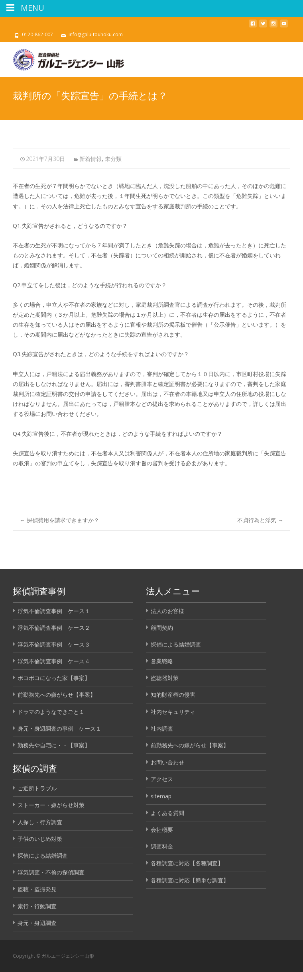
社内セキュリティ (173, 711)
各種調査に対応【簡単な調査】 (190, 880)
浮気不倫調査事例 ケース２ (54, 627)
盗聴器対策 (165, 678)
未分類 (113, 159)
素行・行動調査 (37, 906)
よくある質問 (167, 813)
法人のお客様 (167, 611)
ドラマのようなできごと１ (51, 711)
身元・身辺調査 (37, 923)
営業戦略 (162, 661)
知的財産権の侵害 (173, 694)
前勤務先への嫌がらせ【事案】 (57, 694)
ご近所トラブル (37, 788)
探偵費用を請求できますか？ (59, 520)
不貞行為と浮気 (260, 520)
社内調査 (162, 728)
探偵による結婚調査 (176, 644)
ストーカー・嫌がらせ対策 (51, 805)
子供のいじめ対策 (40, 839)
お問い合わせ (167, 762)
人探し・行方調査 (40, 822)
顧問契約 (162, 627)
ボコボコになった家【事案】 (54, 678)
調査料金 (162, 846)
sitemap (161, 796)
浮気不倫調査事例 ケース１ (54, 611)
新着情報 (90, 159)
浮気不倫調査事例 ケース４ (54, 661)
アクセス (162, 779)
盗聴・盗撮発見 (37, 889)
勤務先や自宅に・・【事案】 (54, 745)
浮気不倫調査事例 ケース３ (54, 644)
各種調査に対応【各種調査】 (187, 863)
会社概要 (162, 829)
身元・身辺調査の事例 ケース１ (59, 728)
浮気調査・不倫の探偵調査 (51, 872)
